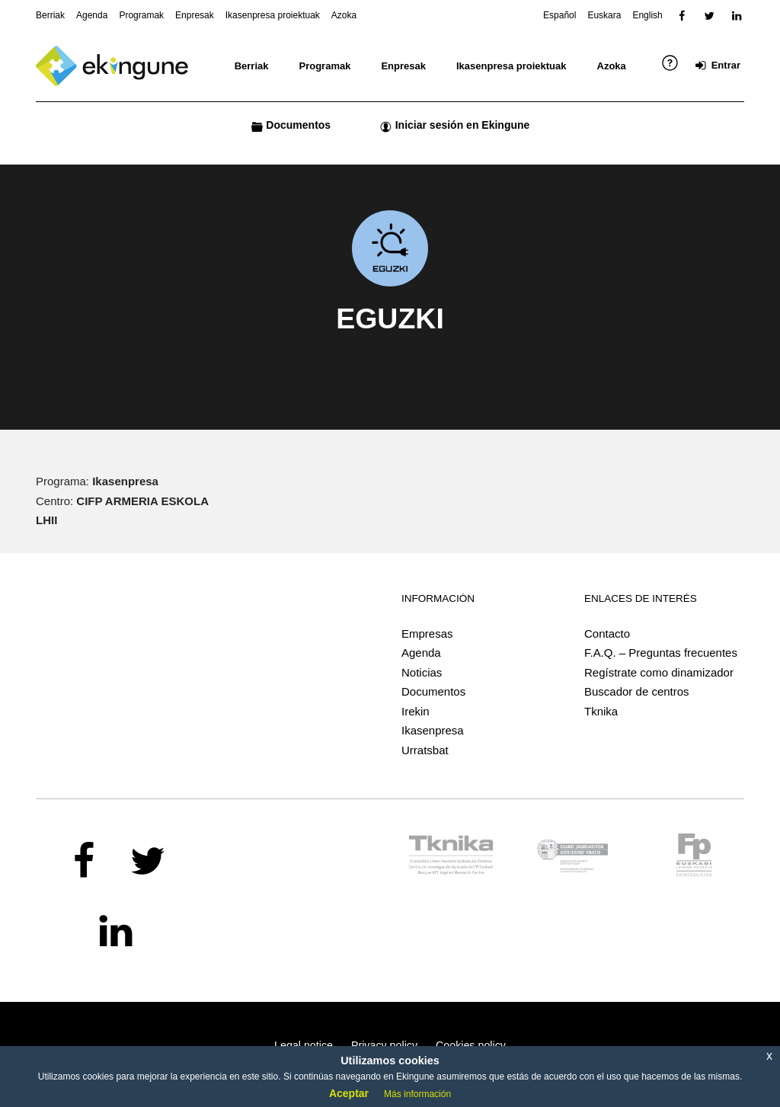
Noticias (421, 672)
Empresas (427, 633)
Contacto (607, 633)
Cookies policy (471, 1045)
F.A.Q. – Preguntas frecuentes (660, 652)
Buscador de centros (636, 691)
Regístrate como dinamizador (659, 672)
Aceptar (349, 1093)
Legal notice (303, 1045)
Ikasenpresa (432, 730)
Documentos (433, 691)
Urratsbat (425, 750)
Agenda (421, 652)
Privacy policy (384, 1045)
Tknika (601, 711)
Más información (417, 1094)
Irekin (415, 711)
